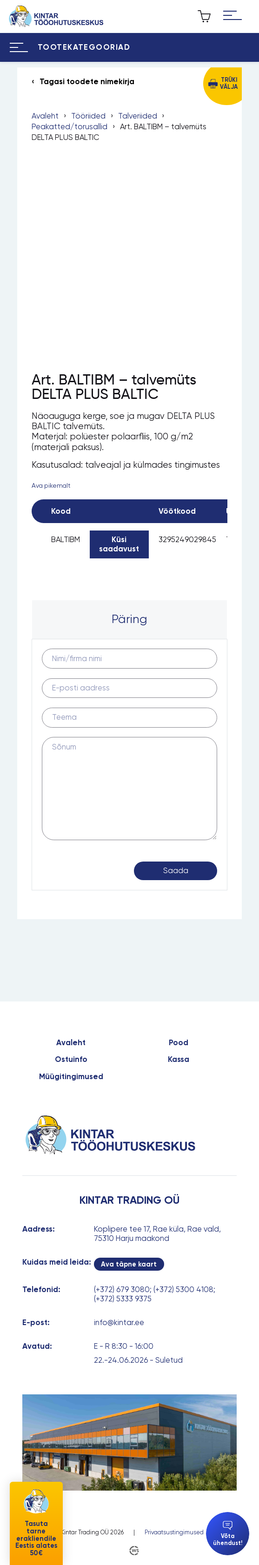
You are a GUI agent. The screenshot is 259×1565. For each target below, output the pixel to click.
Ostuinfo (71, 1059)
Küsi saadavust (119, 544)
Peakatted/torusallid (69, 126)
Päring (129, 619)
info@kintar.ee (119, 1322)
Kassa (178, 1059)
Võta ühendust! (227, 1533)
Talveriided (137, 116)
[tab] (129, 619)
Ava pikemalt (51, 485)
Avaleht (45, 116)
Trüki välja (229, 83)
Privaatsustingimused (174, 1532)
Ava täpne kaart (129, 1264)
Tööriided (88, 116)
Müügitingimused (71, 1076)
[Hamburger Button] (233, 16)
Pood (178, 1042)
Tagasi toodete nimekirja (87, 81)
